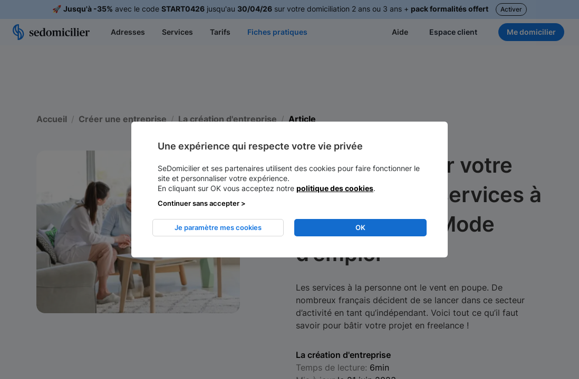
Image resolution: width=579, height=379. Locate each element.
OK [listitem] (360, 227)
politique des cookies (334, 188)
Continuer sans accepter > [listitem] (202, 203)
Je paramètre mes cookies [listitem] (218, 227)
